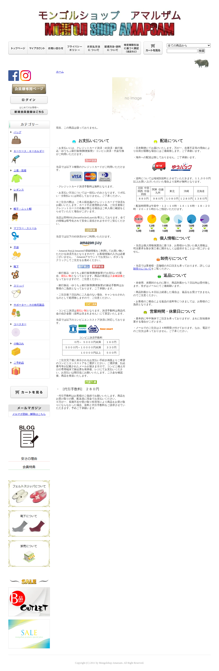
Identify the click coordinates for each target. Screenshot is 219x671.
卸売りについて (142, 268)
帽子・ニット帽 (29, 214)
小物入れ (29, 349)
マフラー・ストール (29, 234)
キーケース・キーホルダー (29, 157)
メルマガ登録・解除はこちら (29, 414)
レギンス (29, 195)
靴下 (29, 272)
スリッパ (29, 291)
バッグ (29, 138)
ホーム (60, 71)
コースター (29, 330)
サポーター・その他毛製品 (29, 310)
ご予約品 (29, 368)
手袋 (29, 253)
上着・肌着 (29, 176)
